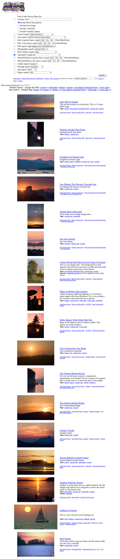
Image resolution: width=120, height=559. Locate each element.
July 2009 (88, 304)
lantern (62, 87)
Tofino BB (88, 466)
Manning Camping (95, 411)
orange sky (94, 109)
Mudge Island (75, 497)
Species (100, 78)
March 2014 (89, 138)
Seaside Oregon (90, 357)
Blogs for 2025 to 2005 (78, 112)
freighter (78, 162)
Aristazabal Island (76, 549)
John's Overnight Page (78, 466)
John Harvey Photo (65, 112)
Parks (15, 81)
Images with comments (52, 78)
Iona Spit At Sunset (98, 112)
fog (71, 353)
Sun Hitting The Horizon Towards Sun (71, 194)
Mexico (71, 519)
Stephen (69, 493)
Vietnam (92, 383)
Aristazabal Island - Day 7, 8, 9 (91, 549)
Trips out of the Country (78, 357)
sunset (43, 87)
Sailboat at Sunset (71, 524)
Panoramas (16, 78)
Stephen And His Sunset (87, 497)
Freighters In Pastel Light (68, 167)
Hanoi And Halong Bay (98, 386)
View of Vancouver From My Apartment (95, 165)
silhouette (53, 87)
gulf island (68, 492)
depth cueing (69, 162)
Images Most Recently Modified (32, 78)
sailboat (86, 519)
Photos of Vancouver (77, 165)
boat (66, 519)
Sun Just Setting (65, 249)
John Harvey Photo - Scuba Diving (81, 523)
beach (70, 87)
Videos (20, 81)
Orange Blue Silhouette (67, 221)
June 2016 (88, 112)
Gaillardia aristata (73, 273)
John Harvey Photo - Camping (80, 411)
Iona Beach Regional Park (86, 87)
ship (92, 162)
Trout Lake (104, 87)
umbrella (99, 300)
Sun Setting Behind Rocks (67, 387)
